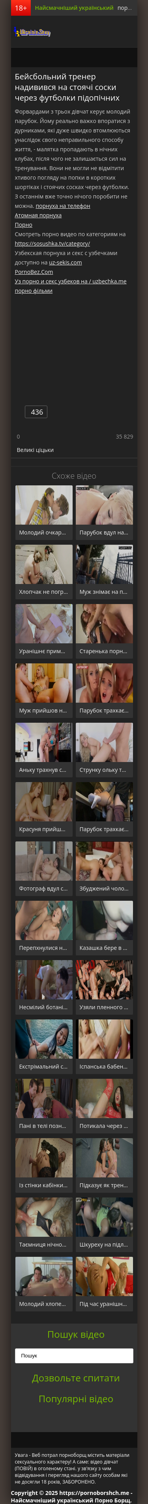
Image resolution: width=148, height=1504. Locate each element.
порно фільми (34, 290)
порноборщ (31, 31)
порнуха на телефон (63, 205)
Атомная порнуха (38, 215)
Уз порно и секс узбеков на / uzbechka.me (71, 281)
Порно (23, 224)
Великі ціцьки (35, 450)
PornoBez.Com (34, 271)
